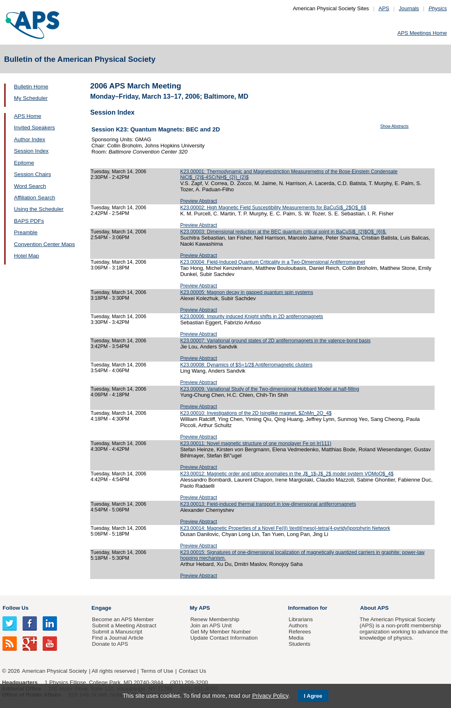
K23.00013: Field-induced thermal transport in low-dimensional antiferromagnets (268, 504)
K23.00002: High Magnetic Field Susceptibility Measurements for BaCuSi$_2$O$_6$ (273, 207)
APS (383, 8)
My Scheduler (31, 98)
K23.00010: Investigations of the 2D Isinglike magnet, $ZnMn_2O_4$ (255, 413)
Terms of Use (157, 671)
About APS (374, 608)
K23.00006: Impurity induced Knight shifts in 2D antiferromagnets (251, 316)
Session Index (31, 151)
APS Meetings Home (422, 33)
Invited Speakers (34, 127)
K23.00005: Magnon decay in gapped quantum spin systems (246, 292)
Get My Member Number (220, 632)
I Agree (313, 696)
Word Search (30, 186)
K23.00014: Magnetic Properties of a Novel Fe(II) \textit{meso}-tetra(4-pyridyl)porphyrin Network (285, 528)
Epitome (24, 163)
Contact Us (192, 671)
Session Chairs (32, 174)
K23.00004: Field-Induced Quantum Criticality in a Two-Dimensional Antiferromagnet (272, 262)
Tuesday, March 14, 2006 (118, 171)
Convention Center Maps (44, 244)
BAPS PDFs (29, 221)
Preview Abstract (198, 201)
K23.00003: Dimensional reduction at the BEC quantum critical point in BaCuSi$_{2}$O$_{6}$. (283, 232)
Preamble (26, 232)
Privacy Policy (270, 695)
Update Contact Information (223, 638)
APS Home (27, 116)
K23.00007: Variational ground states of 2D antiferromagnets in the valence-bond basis (275, 341)
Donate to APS (110, 644)
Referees (300, 632)
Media (296, 638)
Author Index (29, 139)
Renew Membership (214, 619)
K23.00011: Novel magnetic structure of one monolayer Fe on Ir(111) (255, 443)
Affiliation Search (34, 198)
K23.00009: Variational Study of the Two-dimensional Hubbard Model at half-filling (269, 389)
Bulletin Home (31, 87)
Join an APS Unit (211, 625)
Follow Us (15, 608)
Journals (409, 8)
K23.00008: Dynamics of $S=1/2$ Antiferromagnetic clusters (246, 365)
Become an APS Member (123, 619)
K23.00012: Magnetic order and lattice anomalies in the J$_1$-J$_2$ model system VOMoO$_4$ (286, 474)
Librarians (301, 619)
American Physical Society (54, 671)
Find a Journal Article (117, 638)
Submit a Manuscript (117, 632)
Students (299, 644)
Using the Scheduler (39, 209)
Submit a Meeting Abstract (124, 625)
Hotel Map (26, 256)
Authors (298, 625)
